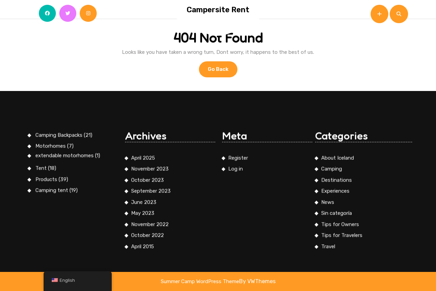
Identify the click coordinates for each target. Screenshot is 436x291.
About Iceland (337, 246)
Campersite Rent (218, 9)
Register (238, 246)
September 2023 (151, 280)
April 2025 (143, 246)
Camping (331, 258)
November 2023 (150, 258)
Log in (235, 258)
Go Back (222, 71)
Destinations (336, 268)
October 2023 (147, 268)
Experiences (335, 280)
